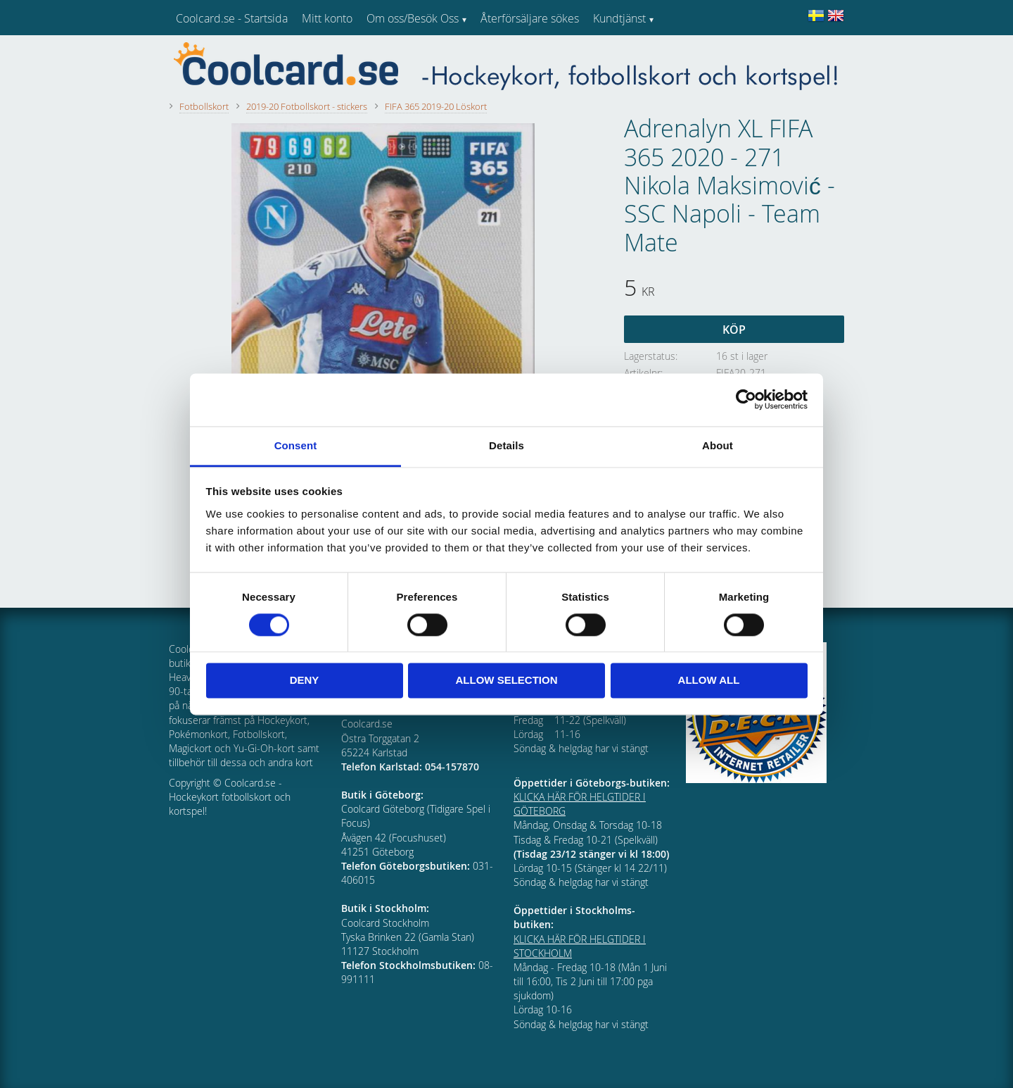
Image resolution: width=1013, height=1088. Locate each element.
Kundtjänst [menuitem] (619, 18)
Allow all (709, 681)
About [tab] (717, 445)
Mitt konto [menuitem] (327, 18)
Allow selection (507, 681)
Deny (304, 681)
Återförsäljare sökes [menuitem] (529, 18)
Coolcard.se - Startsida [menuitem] (232, 18)
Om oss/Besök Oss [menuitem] (413, 18)
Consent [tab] (295, 445)
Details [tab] (506, 445)
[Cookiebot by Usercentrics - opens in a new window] (746, 399)
